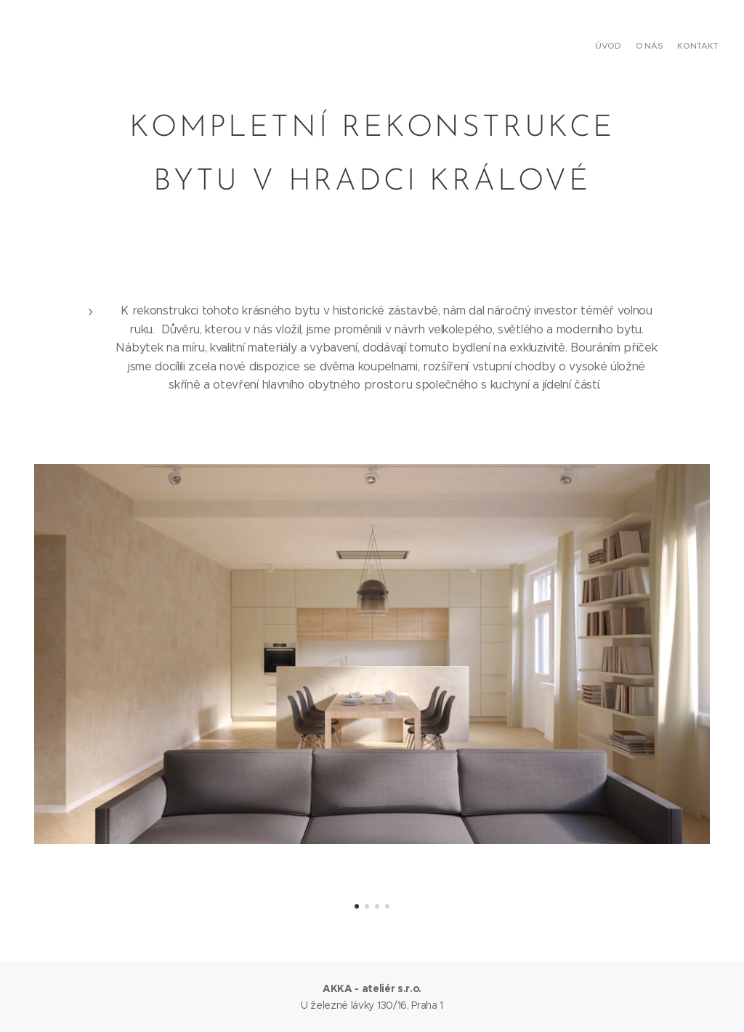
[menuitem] (691, 47)
